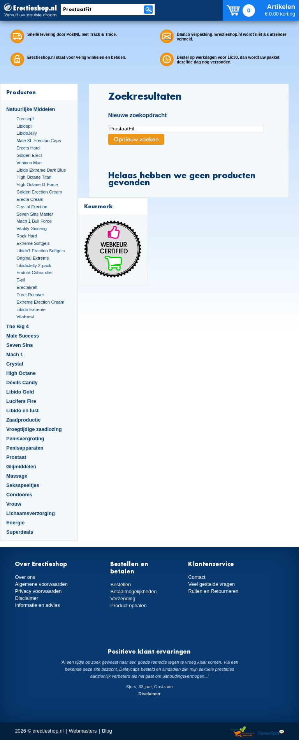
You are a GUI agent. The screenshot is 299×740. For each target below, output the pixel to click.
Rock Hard (26, 236)
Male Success (22, 336)
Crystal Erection (31, 206)
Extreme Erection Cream (40, 302)
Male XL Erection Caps (38, 140)
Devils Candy (22, 382)
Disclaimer (26, 598)
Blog (107, 731)
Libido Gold (20, 392)
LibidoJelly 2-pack (33, 265)
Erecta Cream (29, 199)
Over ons (25, 577)
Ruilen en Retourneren (213, 591)
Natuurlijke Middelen (30, 109)
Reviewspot (271, 732)
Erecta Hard (28, 148)
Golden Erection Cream (39, 192)
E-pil (20, 280)
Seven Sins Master (34, 214)
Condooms (19, 494)
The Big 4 (17, 326)
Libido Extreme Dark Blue (41, 170)
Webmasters (83, 731)
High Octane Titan (33, 177)
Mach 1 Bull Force (33, 221)
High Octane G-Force (37, 184)
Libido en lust (22, 410)
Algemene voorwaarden (41, 584)
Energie (15, 523)
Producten (21, 92)
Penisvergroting (25, 438)
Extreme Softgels (32, 243)
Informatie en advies (37, 605)
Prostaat (16, 457)
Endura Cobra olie (33, 272)
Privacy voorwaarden (38, 591)
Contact (196, 577)
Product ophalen (128, 605)
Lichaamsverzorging (30, 513)
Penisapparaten (25, 448)
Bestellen (120, 584)
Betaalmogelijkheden (133, 591)
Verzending (122, 598)
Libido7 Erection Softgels (40, 250)
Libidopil (24, 126)
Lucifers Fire (21, 401)
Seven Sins (19, 345)
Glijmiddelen (21, 466)
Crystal (14, 364)
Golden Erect (29, 155)
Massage (16, 476)
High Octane (21, 373)
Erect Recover (30, 294)
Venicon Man (29, 162)
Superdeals (19, 532)
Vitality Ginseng (31, 228)
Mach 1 (14, 354)
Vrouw (13, 504)
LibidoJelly (26, 133)
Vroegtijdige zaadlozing (34, 429)
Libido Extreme (31, 309)
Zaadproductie (23, 420)
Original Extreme (32, 258)
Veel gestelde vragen (211, 584)
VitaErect (25, 316)
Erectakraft (26, 287)
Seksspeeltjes (22, 485)
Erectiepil (25, 118)
